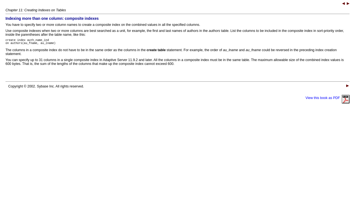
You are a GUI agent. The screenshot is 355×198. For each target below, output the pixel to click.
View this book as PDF (328, 99)
